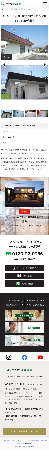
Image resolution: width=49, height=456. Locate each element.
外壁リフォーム (9, 131)
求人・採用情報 (14, 300)
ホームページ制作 (20, 446)
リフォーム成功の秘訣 (35, 305)
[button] (44, 65)
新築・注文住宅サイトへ (24, 431)
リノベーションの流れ (35, 300)
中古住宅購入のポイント (14, 305)
